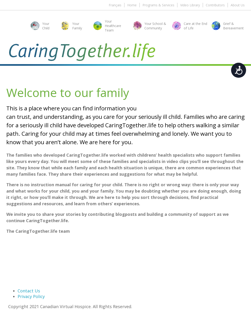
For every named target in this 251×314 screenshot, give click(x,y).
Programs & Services (158, 5)
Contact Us (29, 291)
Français (115, 5)
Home (132, 5)
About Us (238, 5)
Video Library (190, 5)
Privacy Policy (31, 296)
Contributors (215, 5)
